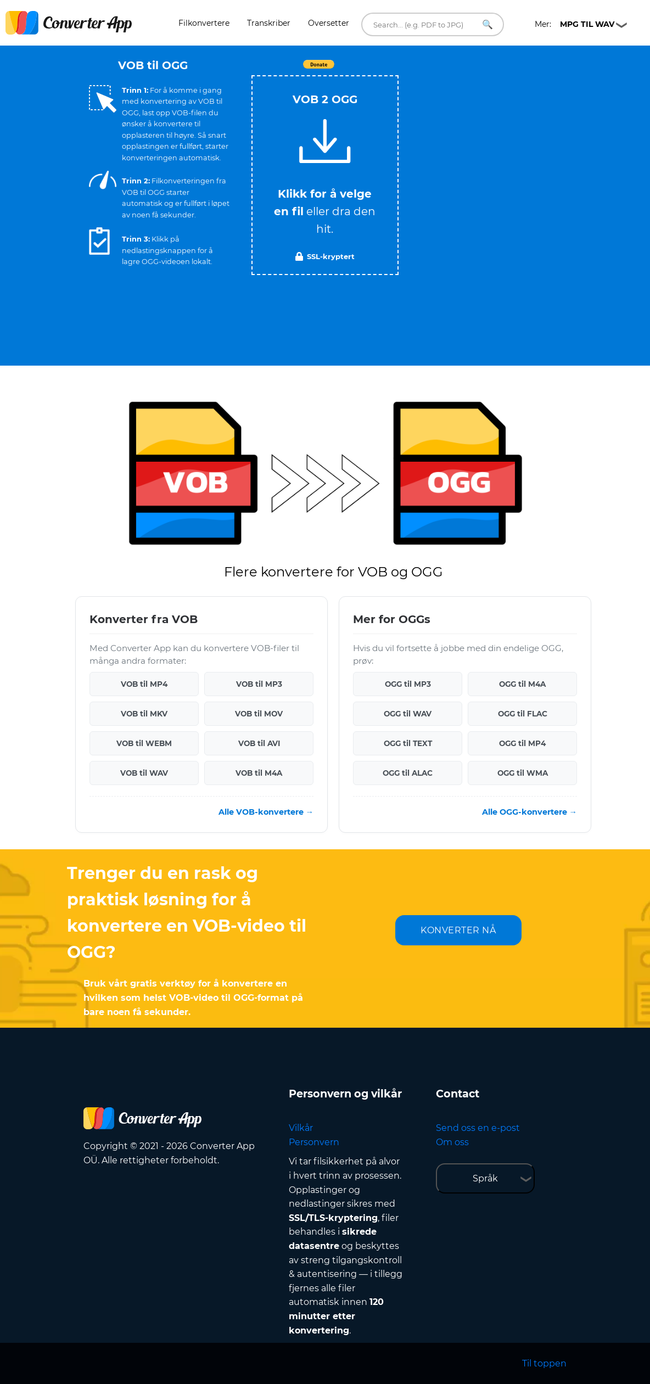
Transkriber (268, 23)
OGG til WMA (522, 773)
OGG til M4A (522, 684)
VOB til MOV (259, 713)
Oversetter (328, 23)
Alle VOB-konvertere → (265, 812)
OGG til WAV (408, 713)
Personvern (314, 1142)
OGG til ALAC (408, 773)
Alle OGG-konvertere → (529, 812)
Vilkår (301, 1128)
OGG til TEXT (408, 743)
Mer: (574, 24)
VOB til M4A (259, 773)
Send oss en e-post (478, 1128)
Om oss (452, 1142)
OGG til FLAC (522, 713)
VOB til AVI (259, 743)
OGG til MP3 (408, 684)
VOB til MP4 (144, 684)
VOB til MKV (144, 713)
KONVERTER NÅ (458, 930)
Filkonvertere (203, 23)
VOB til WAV (144, 773)
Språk (485, 1178)
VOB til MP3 (259, 684)
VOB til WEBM (144, 743)
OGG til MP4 (522, 743)
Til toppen (544, 1363)
